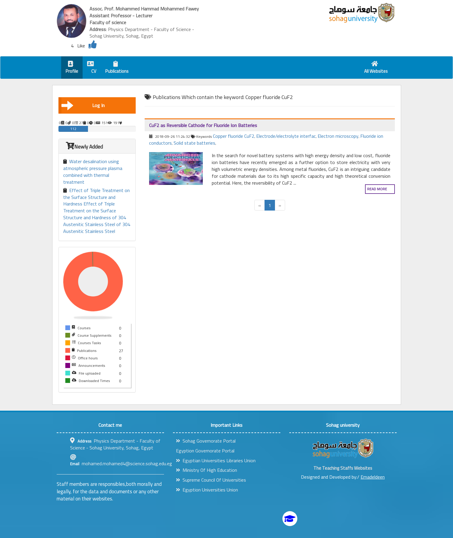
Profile (72, 68)
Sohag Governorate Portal (206, 440)
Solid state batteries (194, 142)
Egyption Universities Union (207, 489)
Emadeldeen (373, 476)
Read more (377, 188)
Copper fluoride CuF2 (233, 136)
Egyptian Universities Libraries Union (216, 460)
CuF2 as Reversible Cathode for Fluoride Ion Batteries (203, 125)
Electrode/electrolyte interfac (286, 136)
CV (91, 68)
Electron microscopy (338, 136)
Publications (117, 68)
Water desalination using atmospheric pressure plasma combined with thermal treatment (92, 171)
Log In (83, 105)
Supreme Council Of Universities (211, 479)
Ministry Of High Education (206, 470)
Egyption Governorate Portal (205, 450)
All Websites (376, 68)
